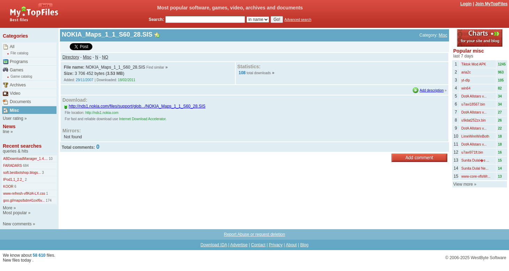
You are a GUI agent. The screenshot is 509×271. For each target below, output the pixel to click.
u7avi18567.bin (473, 104)
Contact (258, 244)
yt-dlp (465, 80)
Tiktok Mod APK (473, 64)
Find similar (155, 67)
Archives (18, 85)
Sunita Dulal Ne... (474, 168)
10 (50, 159)
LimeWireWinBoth (475, 136)
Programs (19, 61)
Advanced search (297, 20)
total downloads (258, 73)
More (7, 208)
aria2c (466, 72)
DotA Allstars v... (473, 96)
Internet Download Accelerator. (142, 119)
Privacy (275, 244)
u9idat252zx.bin (473, 120)
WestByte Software (488, 257)
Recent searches (22, 146)
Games (16, 70)
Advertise (239, 244)
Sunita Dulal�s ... (475, 160)
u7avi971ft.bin (472, 152)
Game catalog (21, 76)
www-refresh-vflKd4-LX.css (24, 193)
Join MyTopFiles (491, 3)
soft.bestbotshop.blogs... (22, 173)
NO (105, 57)
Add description (432, 90)
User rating (13, 118)
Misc (14, 110)
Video (15, 93)
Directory (70, 57)
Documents (20, 101)
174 (48, 200)
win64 (465, 88)
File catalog (19, 53)
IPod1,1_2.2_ (13, 179)
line (6, 131)
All (12, 46)
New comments (17, 224)
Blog (304, 244)
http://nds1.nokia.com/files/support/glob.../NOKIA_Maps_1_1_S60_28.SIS (134, 106)
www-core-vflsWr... (475, 176)
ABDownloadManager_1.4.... (25, 159)
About (291, 244)
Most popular (15, 212)
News (9, 126)
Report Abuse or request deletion (254, 234)
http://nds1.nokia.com (102, 113)
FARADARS (12, 166)
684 (25, 166)
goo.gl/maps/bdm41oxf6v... (24, 200)
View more (463, 184)
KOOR (8, 186)
